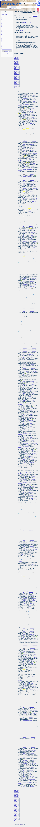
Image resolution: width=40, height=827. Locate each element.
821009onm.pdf (34, 645)
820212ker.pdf (32, 156)
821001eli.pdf (31, 592)
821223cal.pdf (32, 767)
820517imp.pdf (33, 361)
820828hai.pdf (33, 543)
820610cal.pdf (31, 400)
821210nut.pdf (32, 753)
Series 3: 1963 (16, 59)
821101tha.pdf (34, 695)
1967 (1, 22)
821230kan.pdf (32, 776)
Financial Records (25, 371)
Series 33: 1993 (16, 84)
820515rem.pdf (31, 354)
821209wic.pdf (34, 750)
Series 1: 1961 (16, 57)
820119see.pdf (20, 105)
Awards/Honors (25, 217)
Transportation (25, 98)
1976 (1, 30)
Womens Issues (25, 589)
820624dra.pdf (31, 437)
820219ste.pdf (20, 177)
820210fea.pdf (31, 147)
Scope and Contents (4, 14)
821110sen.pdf (32, 707)
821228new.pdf (31, 773)
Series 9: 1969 (16, 64)
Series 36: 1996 (16, 86)
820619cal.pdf (31, 417)
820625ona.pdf (35, 443)
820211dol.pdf (32, 150)
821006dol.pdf (34, 612)
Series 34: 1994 (16, 817)
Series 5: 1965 (16, 60)
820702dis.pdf (32, 459)
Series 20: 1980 (16, 73)
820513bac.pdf (34, 351)
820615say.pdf (31, 407)
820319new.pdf (31, 244)
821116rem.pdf (34, 713)
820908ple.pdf (31, 554)
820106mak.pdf (34, 98)
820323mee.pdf (34, 253)
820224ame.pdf (32, 185)
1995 (1, 47)
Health (23, 390)
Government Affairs (25, 443)
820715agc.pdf (20, 483)
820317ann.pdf (31, 238)
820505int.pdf (20, 329)
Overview (2, 13)
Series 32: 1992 (16, 83)
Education (24, 486)
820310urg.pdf (31, 223)
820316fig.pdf (31, 235)
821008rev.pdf (31, 637)
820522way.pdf (33, 368)
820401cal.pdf (32, 275)
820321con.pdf (34, 250)
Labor (23, 495)
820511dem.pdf (34, 348)
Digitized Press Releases (12, 8)
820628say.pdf (32, 450)
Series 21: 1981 (16, 74)
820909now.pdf (20, 561)
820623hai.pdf (34, 429)
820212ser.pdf (32, 166)
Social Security (25, 120)
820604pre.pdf (31, 390)
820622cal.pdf (31, 423)
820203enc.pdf (34, 126)
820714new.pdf (33, 476)
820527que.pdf (34, 378)
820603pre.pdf (31, 387)
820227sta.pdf (34, 194)
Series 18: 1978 (16, 71)
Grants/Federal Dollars (26, 104)
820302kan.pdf (34, 201)
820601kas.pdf (32, 381)
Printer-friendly (35, 16)
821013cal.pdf (32, 651)
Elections (24, 628)
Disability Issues (25, 564)
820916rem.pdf (34, 567)
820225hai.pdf (32, 191)
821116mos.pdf (34, 710)
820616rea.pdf (31, 414)
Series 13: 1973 (16, 67)
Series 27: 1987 (16, 79)
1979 (1, 33)
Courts (23, 414)
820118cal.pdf (34, 101)
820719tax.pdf (31, 492)
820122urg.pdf (31, 111)
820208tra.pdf (34, 141)
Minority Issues (25, 567)
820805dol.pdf (31, 514)
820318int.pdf (34, 241)
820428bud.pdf (32, 311)
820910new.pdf (34, 564)
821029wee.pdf (32, 689)
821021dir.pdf (32, 669)
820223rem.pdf (32, 183)
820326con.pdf (33, 263)
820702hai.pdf (32, 462)
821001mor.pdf (33, 600)
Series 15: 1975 (16, 69)
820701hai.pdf (31, 456)
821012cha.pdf (32, 648)
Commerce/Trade (25, 141)
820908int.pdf (32, 557)
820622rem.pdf (32, 426)
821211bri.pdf (31, 757)
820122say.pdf (32, 108)
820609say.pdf (31, 396)
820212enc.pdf (34, 153)
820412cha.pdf (33, 292)
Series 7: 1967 (16, 62)
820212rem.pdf (32, 163)
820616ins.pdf (31, 410)
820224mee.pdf (34, 188)
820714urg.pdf (33, 479)
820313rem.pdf (32, 229)
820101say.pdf (34, 95)
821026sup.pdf (20, 680)
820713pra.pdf (20, 473)
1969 (1, 24)
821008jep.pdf (32, 631)
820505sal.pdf (34, 332)
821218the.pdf (34, 763)
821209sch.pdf (33, 747)
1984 (1, 37)
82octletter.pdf (32, 786)
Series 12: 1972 (16, 66)
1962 (1, 18)
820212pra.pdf (20, 160)
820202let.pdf (32, 123)
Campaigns (24, 600)
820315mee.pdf (33, 232)
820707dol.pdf (32, 465)
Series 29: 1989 (16, 80)
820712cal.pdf (31, 468)
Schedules (24, 737)
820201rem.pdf (34, 120)
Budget (24, 166)
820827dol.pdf (32, 540)
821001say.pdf (32, 603)
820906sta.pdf (31, 551)
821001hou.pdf (32, 595)
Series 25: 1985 (16, 77)
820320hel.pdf (34, 247)
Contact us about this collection (7, 53)
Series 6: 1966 (16, 61)
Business (24, 281)
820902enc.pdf (34, 549)
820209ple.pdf (32, 144)
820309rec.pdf (34, 217)
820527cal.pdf (31, 374)
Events (24, 147)
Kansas (24, 150)
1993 (1, 45)
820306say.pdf (32, 214)
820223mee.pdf (32, 180)
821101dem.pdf (34, 692)
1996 (1, 48)
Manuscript (7, 8)
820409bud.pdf (32, 286)
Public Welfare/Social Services (27, 433)
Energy (24, 117)
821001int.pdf (34, 598)
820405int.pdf (32, 281)
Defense (24, 123)
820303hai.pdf (34, 204)
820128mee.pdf (33, 114)
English (21, 30)
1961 (1, 17)
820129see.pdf (32, 117)
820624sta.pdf (32, 440)
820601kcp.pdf (34, 384)
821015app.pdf (34, 657)
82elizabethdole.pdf (32, 779)
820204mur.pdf (32, 129)
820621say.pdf (31, 420)
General (24, 229)
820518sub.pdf (33, 364)
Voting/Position (25, 429)
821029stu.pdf (34, 686)
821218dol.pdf (34, 760)
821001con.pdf (34, 589)
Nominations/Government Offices (27, 159)
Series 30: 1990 (16, 81)
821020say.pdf (31, 663)
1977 (1, 31)
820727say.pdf (31, 495)
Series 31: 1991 (16, 82)
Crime (23, 235)
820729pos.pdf (33, 498)
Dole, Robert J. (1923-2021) (26, 22)
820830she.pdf (32, 546)
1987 (1, 40)
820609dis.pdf (32, 393)
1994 (1, 46)
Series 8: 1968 (16, 63)
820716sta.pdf (32, 486)
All (14, 87)
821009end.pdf (34, 641)
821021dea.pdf (31, 666)
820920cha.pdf (31, 570)
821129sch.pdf (33, 737)
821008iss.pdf (32, 628)
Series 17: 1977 (16, 70)
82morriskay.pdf (20, 783)
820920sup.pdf (34, 573)
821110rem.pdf (34, 704)
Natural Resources (25, 198)
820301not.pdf (35, 198)
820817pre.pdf (31, 530)
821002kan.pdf (31, 606)
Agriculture (24, 114)
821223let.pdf (31, 770)
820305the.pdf (31, 211)
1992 (1, 44)
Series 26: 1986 (16, 78)
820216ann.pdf (20, 170)
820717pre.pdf (31, 489)
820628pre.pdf (20, 447)
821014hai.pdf (34, 654)
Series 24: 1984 (16, 76)
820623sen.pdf (20, 434)
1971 (1, 26)
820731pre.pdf (31, 504)
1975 (1, 29)
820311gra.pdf (31, 226)
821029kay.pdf (31, 683)
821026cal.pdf (34, 676)
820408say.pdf (34, 284)
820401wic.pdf (34, 278)
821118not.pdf (31, 717)
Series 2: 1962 (16, 58)
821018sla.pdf (31, 660)
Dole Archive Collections (20, 824)
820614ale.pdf (20, 404)
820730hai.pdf (34, 501)
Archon (4, 8)
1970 (1, 25)
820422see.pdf (32, 308)
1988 (1, 41)
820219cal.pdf (32, 174)
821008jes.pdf (32, 634)
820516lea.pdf (31, 357)
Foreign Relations (25, 95)
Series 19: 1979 (16, 72)
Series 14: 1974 (16, 68)
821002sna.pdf (31, 609)
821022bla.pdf (34, 672)
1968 (1, 23)
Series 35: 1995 (16, 85)
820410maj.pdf (32, 289)
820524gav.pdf (35, 371)
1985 (1, 38)
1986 (1, 39)
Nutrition (24, 426)
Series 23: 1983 (16, 75)
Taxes (23, 111)
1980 (1, 34)
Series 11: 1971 (16, 65)
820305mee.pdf (33, 207)
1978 (1, 32)
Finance (24, 450)
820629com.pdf (34, 453)
